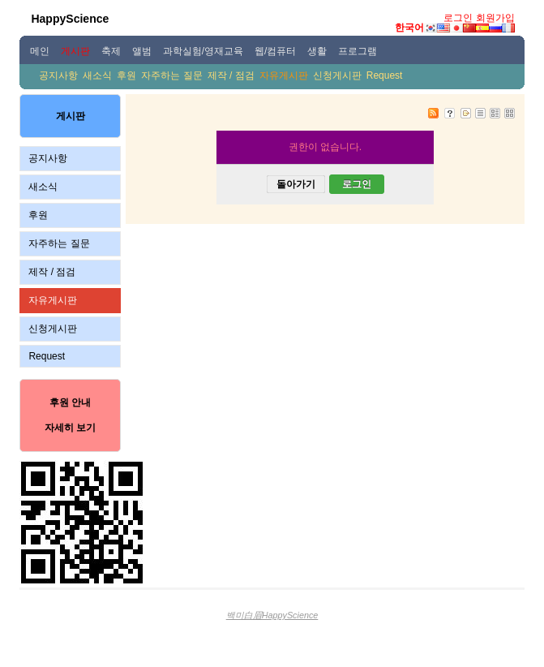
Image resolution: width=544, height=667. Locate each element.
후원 (126, 75)
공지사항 (58, 75)
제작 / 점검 (231, 75)
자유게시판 (283, 75)
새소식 (97, 75)
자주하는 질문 (171, 75)
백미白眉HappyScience (272, 615)
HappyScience (70, 18)
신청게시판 (337, 75)
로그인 (458, 18)
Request (384, 75)
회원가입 (495, 18)
